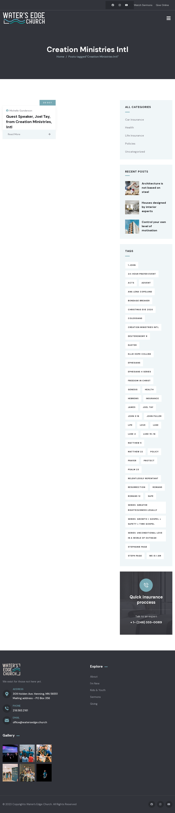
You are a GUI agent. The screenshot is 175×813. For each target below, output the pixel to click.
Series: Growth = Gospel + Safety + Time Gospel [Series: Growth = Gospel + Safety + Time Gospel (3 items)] (144, 521)
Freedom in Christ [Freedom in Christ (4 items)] (139, 380)
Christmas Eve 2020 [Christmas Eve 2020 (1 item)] (140, 309)
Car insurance (134, 119)
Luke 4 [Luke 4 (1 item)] (132, 434)
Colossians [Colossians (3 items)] (135, 318)
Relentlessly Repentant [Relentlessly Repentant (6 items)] (143, 478)
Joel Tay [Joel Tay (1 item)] (148, 407)
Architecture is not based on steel (152, 188)
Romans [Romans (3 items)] (157, 487)
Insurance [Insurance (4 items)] (152, 398)
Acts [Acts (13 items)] (131, 283)
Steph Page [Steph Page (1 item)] (135, 556)
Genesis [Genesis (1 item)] (133, 389)
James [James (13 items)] (131, 407)
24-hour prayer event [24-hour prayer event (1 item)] (142, 274)
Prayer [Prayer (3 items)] (132, 460)
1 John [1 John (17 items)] (132, 265)
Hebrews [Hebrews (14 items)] (133, 398)
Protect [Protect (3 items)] (149, 460)
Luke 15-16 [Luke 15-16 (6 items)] (149, 434)
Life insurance (134, 135)
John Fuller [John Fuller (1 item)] (154, 416)
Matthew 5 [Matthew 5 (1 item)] (135, 443)
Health (129, 127)
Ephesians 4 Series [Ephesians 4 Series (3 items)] (139, 371)
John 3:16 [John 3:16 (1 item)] (133, 416)
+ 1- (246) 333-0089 (146, 622)
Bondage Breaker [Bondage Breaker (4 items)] (139, 300)
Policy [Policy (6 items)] (154, 451)
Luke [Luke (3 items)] (156, 425)
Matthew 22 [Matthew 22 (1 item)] (135, 451)
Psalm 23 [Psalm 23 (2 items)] (133, 469)
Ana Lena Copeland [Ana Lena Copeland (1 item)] (140, 291)
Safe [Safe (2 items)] (150, 496)
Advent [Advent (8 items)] (146, 283)
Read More (14, 134)
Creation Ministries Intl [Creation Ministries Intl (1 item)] (143, 327)
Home (60, 56)
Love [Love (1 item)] (143, 425)
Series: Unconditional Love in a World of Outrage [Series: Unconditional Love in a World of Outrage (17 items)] (145, 535)
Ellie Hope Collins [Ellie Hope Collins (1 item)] (139, 354)
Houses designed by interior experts (154, 207)
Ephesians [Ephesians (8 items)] (134, 363)
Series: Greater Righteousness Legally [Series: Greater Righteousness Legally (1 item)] (142, 507)
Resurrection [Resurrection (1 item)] (136, 487)
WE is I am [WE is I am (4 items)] (155, 556)
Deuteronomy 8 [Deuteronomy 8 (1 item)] (137, 336)
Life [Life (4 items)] (130, 425)
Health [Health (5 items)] (149, 389)
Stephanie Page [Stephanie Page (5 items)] (137, 547)
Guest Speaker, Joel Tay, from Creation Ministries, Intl (29, 121)
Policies (130, 143)
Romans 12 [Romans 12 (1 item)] (134, 496)
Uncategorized (135, 151)
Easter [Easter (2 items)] (132, 345)
